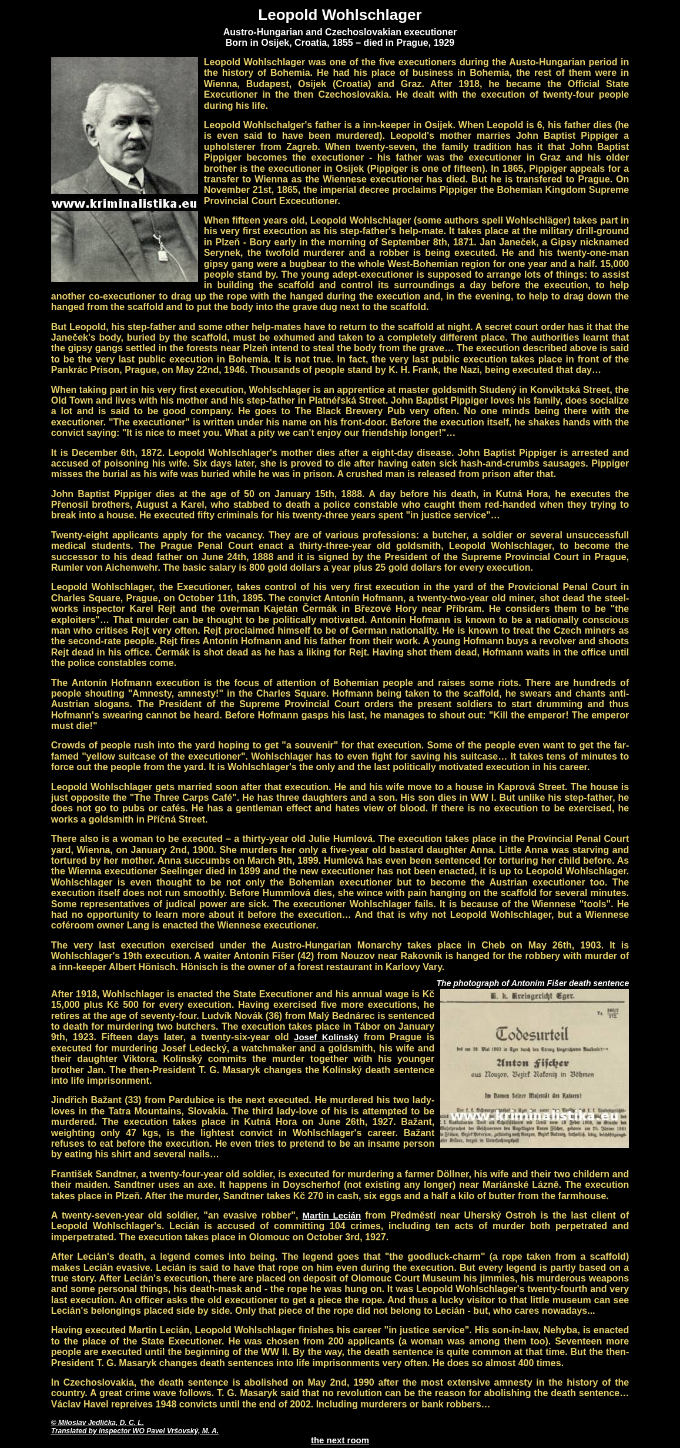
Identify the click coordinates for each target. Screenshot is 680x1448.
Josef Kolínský (326, 1037)
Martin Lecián (332, 1215)
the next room (340, 1440)
